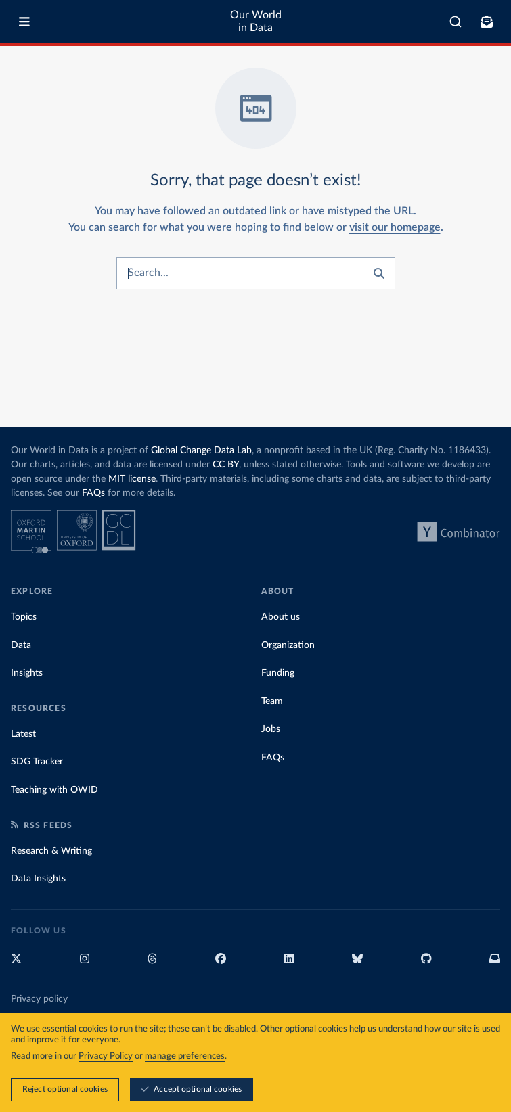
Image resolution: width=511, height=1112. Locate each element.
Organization (288, 645)
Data (21, 645)
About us (280, 617)
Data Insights (38, 878)
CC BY (226, 464)
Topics (24, 617)
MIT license (132, 479)
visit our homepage (395, 227)
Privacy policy (39, 999)
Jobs (270, 729)
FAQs (93, 493)
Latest (23, 734)
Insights (27, 673)
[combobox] (455, 22)
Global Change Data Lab (201, 450)
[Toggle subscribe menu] (486, 21)
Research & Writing (51, 851)
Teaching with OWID (54, 790)
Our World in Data (256, 21)
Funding (277, 673)
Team (272, 701)
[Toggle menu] (24, 21)
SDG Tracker (37, 761)
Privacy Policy (106, 1056)
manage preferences (185, 1056)
